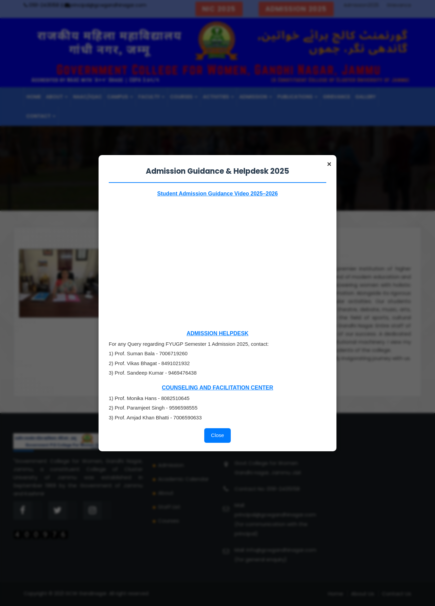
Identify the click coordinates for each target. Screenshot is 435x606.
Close (217, 435)
